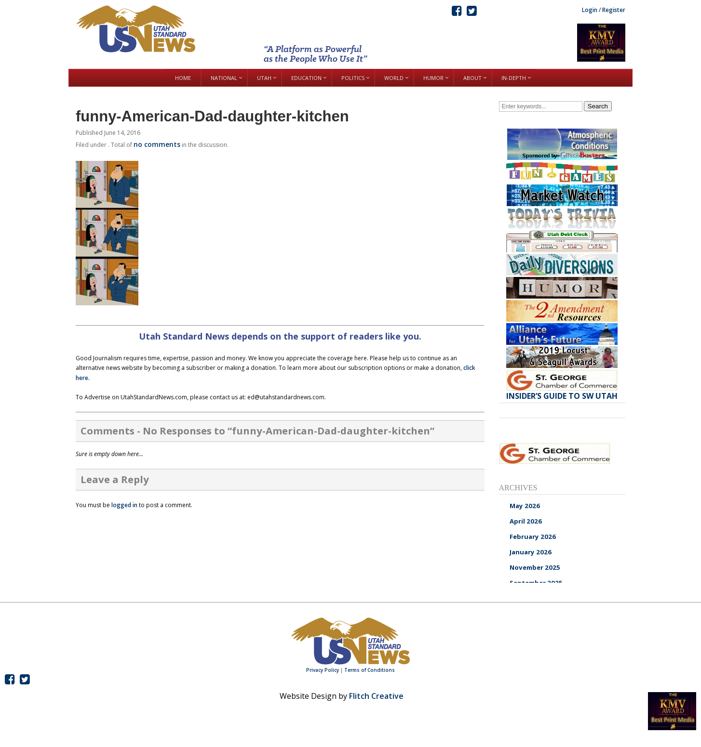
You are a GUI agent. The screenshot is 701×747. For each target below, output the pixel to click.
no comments (157, 144)
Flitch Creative (376, 696)
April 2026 (526, 521)
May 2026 (525, 505)
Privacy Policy (322, 670)
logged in (124, 505)
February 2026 (533, 536)
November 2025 (535, 567)
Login (589, 10)
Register (613, 10)
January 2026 (531, 552)
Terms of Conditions (369, 670)
